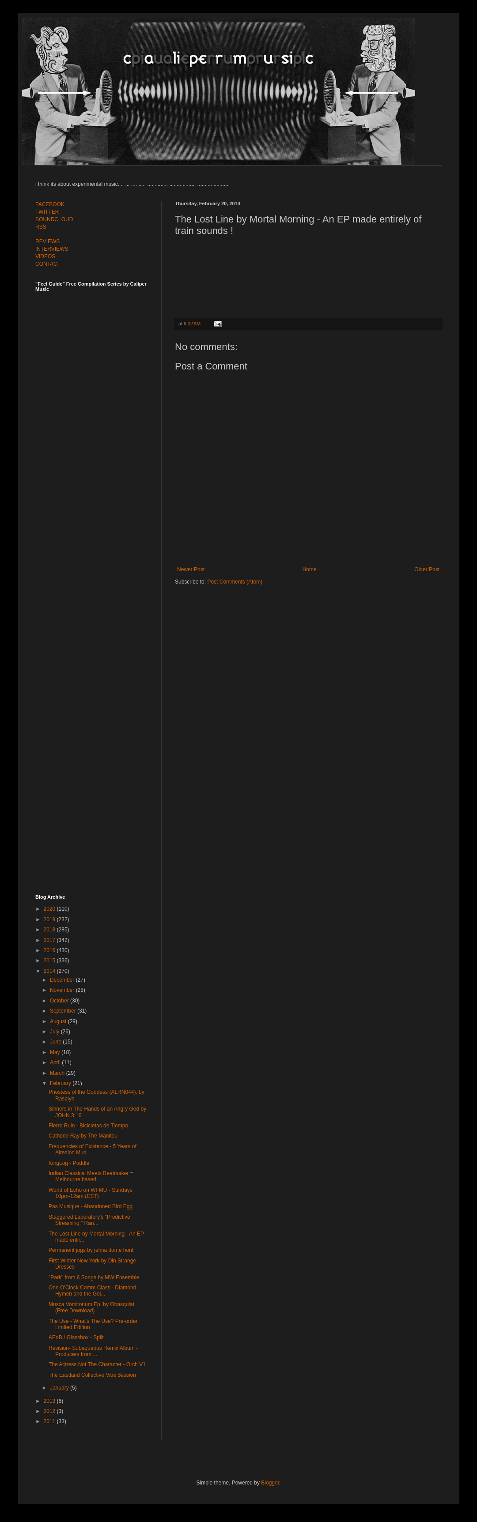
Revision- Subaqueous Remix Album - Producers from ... (93, 1351)
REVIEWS (47, 241)
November (63, 990)
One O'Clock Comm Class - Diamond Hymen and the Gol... (92, 1291)
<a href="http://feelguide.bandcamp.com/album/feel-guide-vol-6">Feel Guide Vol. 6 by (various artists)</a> (97, 584)
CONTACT (48, 264)
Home (310, 569)
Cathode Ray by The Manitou (83, 1136)
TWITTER (47, 212)
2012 (50, 1411)
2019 (50, 919)
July (55, 1031)
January (60, 1388)
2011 (50, 1421)
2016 (50, 950)
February (61, 1083)
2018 (50, 930)
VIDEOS (45, 256)
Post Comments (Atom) (234, 582)
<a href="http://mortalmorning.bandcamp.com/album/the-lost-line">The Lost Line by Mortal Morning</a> (308, 275)
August (59, 1021)
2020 (50, 909)
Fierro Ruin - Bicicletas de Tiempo (88, 1126)
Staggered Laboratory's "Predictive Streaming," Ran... (89, 1220)
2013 (50, 1401)
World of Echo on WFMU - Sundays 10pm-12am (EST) (90, 1193)
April (56, 1062)
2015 (50, 960)
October (60, 1001)
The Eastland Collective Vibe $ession (92, 1375)
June (56, 1042)
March (58, 1073)
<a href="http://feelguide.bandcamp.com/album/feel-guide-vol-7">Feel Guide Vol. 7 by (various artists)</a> (97, 389)
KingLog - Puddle (69, 1163)
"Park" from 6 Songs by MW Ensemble (94, 1277)
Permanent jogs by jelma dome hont (91, 1250)
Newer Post (190, 569)
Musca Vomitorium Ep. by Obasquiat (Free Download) (91, 1307)
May (55, 1052)
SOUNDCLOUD (54, 219)
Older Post (426, 569)
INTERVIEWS (51, 249)
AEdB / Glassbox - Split (76, 1337)
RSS (40, 227)
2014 (50, 971)
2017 (50, 940)
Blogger (270, 1483)
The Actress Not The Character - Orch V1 (97, 1364)
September (63, 1011)
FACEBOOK (49, 204)
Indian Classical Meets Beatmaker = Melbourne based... (91, 1176)
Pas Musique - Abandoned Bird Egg (90, 1206)
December (63, 980)
